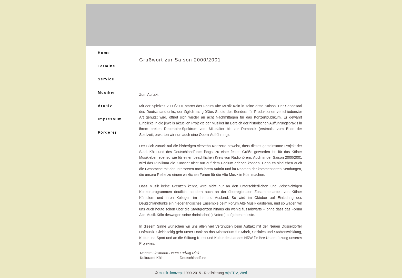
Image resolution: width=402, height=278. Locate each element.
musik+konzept (171, 273)
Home (104, 53)
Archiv (105, 106)
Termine (106, 66)
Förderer (107, 132)
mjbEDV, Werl (236, 273)
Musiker (106, 92)
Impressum (110, 119)
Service (106, 79)
